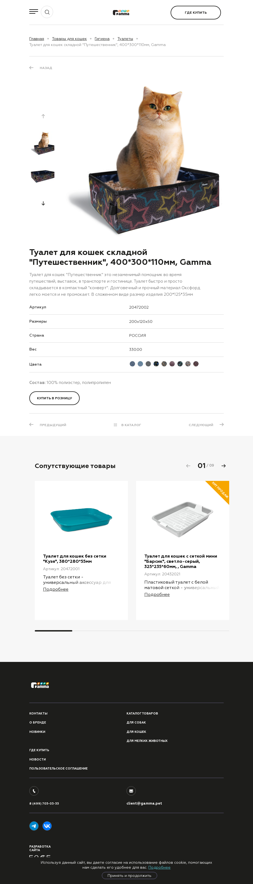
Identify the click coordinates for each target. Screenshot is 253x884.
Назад (46, 68)
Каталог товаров (142, 713)
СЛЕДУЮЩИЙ (201, 425)
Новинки (37, 732)
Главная (36, 38)
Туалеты (125, 38)
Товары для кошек (69, 38)
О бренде (37, 722)
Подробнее (159, 867)
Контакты (38, 713)
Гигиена (102, 38)
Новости (37, 759)
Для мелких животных (147, 741)
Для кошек (136, 732)
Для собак (136, 722)
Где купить (196, 13)
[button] (43, 203)
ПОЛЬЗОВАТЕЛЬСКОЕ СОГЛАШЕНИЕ (58, 768)
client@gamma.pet (144, 803)
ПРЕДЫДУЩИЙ (53, 425)
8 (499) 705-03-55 (44, 803)
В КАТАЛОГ (131, 425)
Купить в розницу (54, 398)
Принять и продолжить (129, 875)
